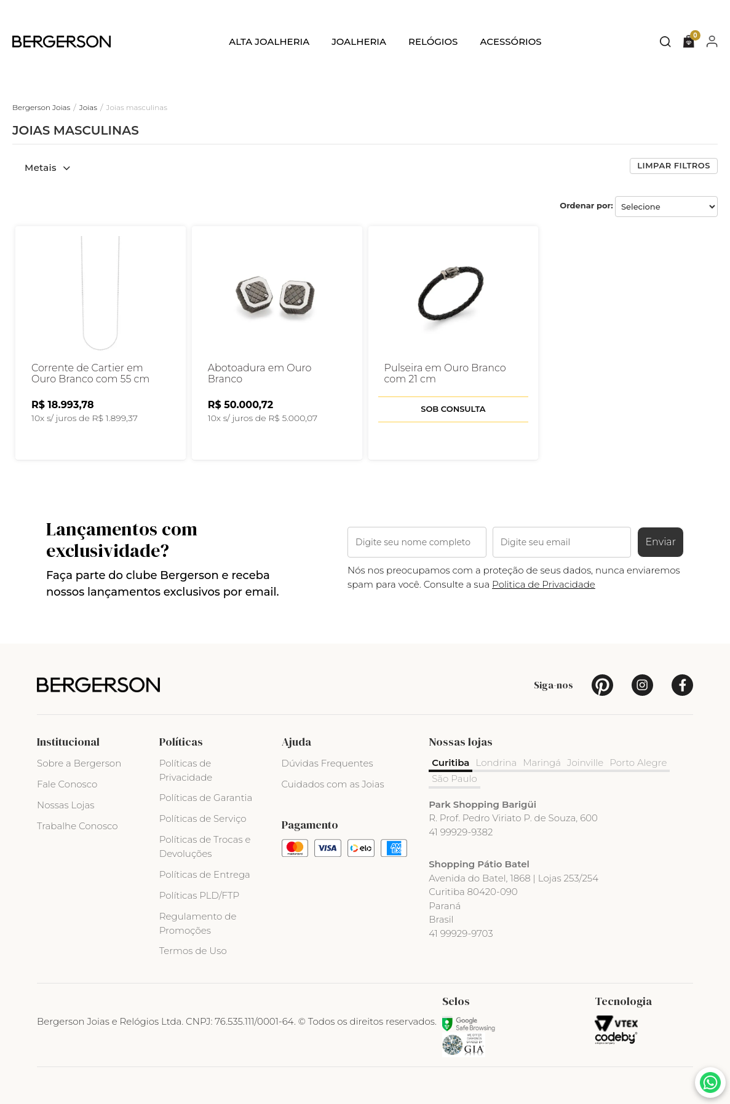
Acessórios (510, 41)
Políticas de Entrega (204, 874)
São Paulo (454, 778)
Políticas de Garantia (206, 797)
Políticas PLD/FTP (199, 895)
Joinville (585, 762)
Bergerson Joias (41, 107)
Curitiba (450, 762)
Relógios (433, 41)
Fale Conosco (67, 784)
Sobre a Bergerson (79, 763)
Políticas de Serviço (203, 818)
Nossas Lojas (65, 805)
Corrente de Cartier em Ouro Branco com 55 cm (90, 374)
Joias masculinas (137, 107)
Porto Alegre (638, 762)
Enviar (660, 542)
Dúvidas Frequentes (327, 763)
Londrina (496, 762)
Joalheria (358, 41)
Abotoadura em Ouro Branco (260, 374)
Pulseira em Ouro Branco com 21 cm (445, 374)
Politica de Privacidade (543, 584)
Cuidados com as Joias (333, 784)
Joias (88, 107)
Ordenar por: (586, 205)
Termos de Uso (193, 950)
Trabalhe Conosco (77, 826)
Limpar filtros (673, 165)
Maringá (542, 762)
